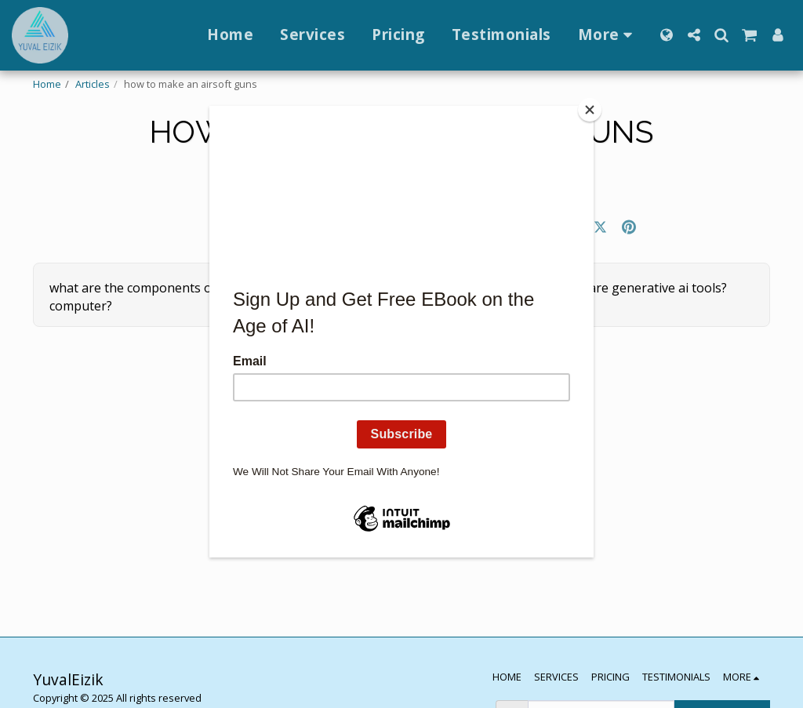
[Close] (589, 110)
